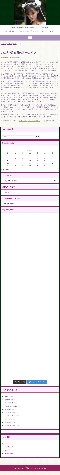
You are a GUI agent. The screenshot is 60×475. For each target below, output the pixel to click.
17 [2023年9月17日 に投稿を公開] (52, 161)
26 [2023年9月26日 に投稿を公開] (15, 166)
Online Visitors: (9, 396)
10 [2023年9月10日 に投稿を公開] (52, 158)
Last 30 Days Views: (10, 416)
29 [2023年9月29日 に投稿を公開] (37, 166)
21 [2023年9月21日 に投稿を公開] (30, 163)
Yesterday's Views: (10, 406)
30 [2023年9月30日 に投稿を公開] (44, 166)
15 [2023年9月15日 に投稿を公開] (37, 161)
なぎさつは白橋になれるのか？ (10, 58)
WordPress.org (9, 453)
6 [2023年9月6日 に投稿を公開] (22, 158)
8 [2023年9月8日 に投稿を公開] (37, 158)
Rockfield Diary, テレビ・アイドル (29, 121)
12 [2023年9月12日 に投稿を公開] (15, 161)
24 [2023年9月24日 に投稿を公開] (52, 163)
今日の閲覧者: (9, 403)
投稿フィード (9, 447)
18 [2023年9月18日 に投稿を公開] (8, 163)
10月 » (7, 169)
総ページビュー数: (10, 425)
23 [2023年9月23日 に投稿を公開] (44, 163)
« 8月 (2, 169)
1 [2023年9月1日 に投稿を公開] (37, 155)
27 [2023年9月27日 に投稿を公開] (22, 166)
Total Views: (8, 419)
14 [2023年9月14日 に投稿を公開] (30, 161)
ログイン (7, 443)
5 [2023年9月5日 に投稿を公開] (15, 158)
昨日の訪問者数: (10, 409)
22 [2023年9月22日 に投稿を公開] (37, 163)
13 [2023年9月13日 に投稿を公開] (22, 161)
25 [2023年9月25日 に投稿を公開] (8, 166)
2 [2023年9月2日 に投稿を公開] (44, 155)
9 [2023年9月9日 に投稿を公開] (44, 158)
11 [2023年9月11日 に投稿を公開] (8, 161)
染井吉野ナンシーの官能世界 (30, 3)
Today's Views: (9, 399)
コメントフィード (10, 450)
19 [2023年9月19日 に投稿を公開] (15, 163)
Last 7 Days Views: (10, 412)
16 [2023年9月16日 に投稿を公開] (44, 161)
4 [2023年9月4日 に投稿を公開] (7, 158)
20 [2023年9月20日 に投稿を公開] (22, 163)
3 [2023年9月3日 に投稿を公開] (52, 155)
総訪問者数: (8, 422)
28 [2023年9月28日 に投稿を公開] (30, 166)
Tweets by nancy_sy (7, 203)
